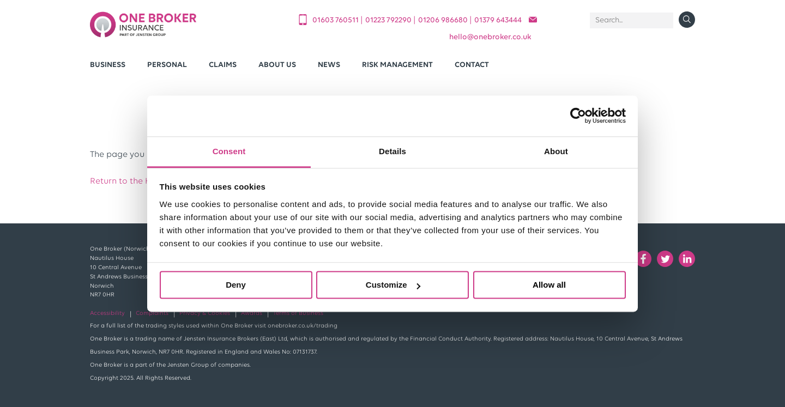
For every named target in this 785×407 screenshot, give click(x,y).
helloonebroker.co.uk (490, 37)
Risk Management (397, 65)
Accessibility (107, 314)
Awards (251, 314)
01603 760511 (336, 20)
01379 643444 (498, 20)
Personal (167, 65)
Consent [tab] (229, 151)
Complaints (152, 314)
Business (107, 65)
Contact (472, 65)
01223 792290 (389, 20)
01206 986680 (443, 20)
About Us (277, 65)
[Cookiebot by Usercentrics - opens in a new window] (578, 115)
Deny (236, 284)
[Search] (631, 20)
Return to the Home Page (141, 181)
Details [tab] (392, 151)
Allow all (549, 284)
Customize (393, 284)
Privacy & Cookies (204, 314)
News (329, 65)
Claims (223, 65)
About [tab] (556, 151)
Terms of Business (298, 314)
